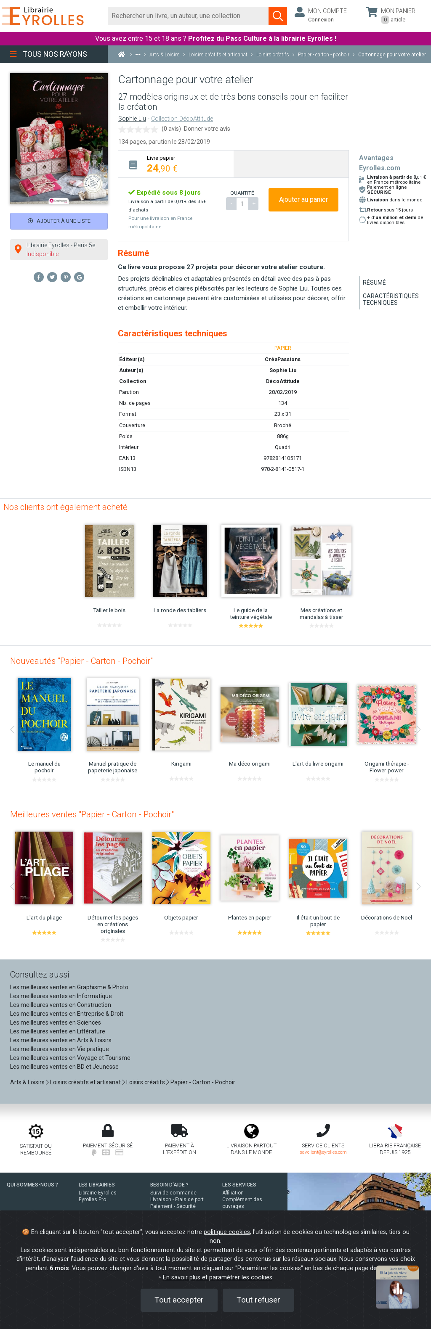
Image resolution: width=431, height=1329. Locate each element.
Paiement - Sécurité (173, 1206)
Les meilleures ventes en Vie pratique (59, 1049)
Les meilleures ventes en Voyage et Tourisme (70, 1057)
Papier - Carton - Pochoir (202, 1082)
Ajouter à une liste (59, 221)
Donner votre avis (207, 128)
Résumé (374, 282)
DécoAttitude (283, 381)
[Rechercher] (188, 16)
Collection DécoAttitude (182, 118)
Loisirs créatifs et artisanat (85, 1082)
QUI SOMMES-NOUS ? (32, 1185)
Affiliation (233, 1193)
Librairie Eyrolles (98, 1193)
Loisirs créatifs (145, 1082)
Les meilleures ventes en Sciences (55, 1022)
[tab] (176, 164)
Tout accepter (179, 1300)
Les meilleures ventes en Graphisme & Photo (69, 987)
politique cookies (227, 1232)
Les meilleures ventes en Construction (60, 1004)
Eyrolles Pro (92, 1199)
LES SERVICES (239, 1185)
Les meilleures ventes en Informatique (61, 996)
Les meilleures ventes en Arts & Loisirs (61, 1040)
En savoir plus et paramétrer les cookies (217, 1277)
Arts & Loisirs (27, 1082)
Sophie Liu (132, 118)
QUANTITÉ (242, 193)
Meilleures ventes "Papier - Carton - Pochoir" (92, 814)
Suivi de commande (173, 1193)
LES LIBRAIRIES (97, 1185)
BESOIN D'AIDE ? (169, 1185)
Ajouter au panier (303, 199)
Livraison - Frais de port (177, 1199)
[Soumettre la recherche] (278, 16)
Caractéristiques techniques (391, 299)
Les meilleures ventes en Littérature (57, 1031)
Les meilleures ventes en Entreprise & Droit (66, 1013)
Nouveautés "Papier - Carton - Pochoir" (81, 661)
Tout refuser (258, 1300)
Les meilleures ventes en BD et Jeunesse (64, 1066)
